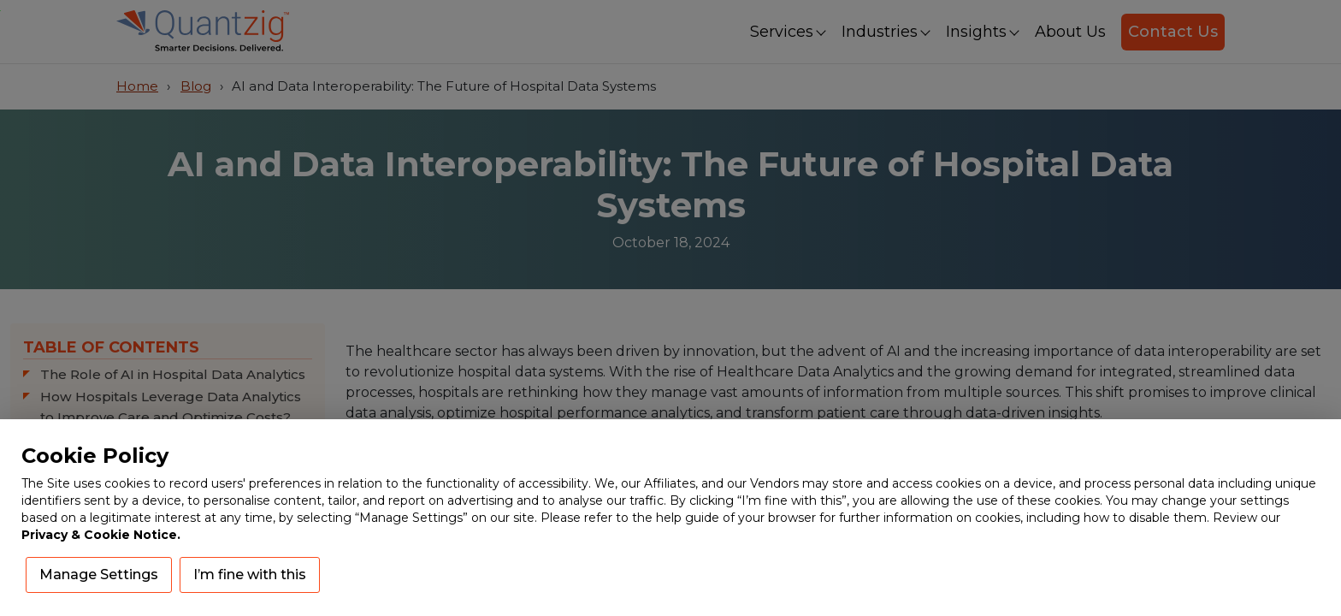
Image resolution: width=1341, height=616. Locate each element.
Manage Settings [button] (98, 574)
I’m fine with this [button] (249, 574)
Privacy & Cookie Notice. (100, 534)
